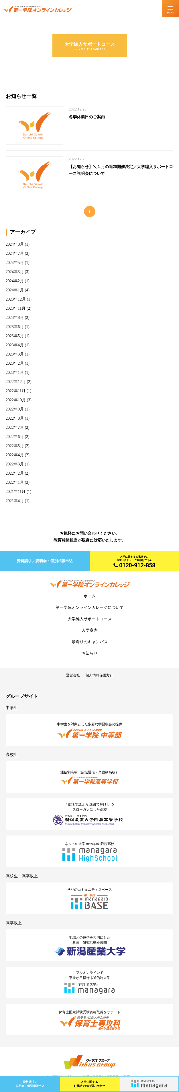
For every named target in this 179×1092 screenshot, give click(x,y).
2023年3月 (15, 354)
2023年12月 (16, 299)
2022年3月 (15, 464)
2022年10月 (16, 400)
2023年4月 (15, 345)
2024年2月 (15, 281)
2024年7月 (15, 253)
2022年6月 (15, 437)
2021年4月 (15, 501)
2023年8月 (15, 317)
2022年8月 (15, 418)
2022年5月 (15, 446)
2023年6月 (15, 327)
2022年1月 (15, 482)
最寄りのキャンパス (90, 642)
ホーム (90, 596)
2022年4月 (15, 455)
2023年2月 (15, 363)
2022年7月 (15, 427)
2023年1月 (15, 372)
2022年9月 (15, 409)
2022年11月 (15, 391)
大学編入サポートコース (90, 619)
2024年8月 (15, 244)
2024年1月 (15, 290)
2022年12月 (16, 382)
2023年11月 (15, 308)
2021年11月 (15, 491)
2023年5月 (15, 336)
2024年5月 (15, 262)
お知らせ (90, 653)
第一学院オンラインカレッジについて (90, 607)
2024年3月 (15, 272)
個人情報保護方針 (99, 675)
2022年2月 (15, 473)
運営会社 (73, 675)
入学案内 (90, 630)
